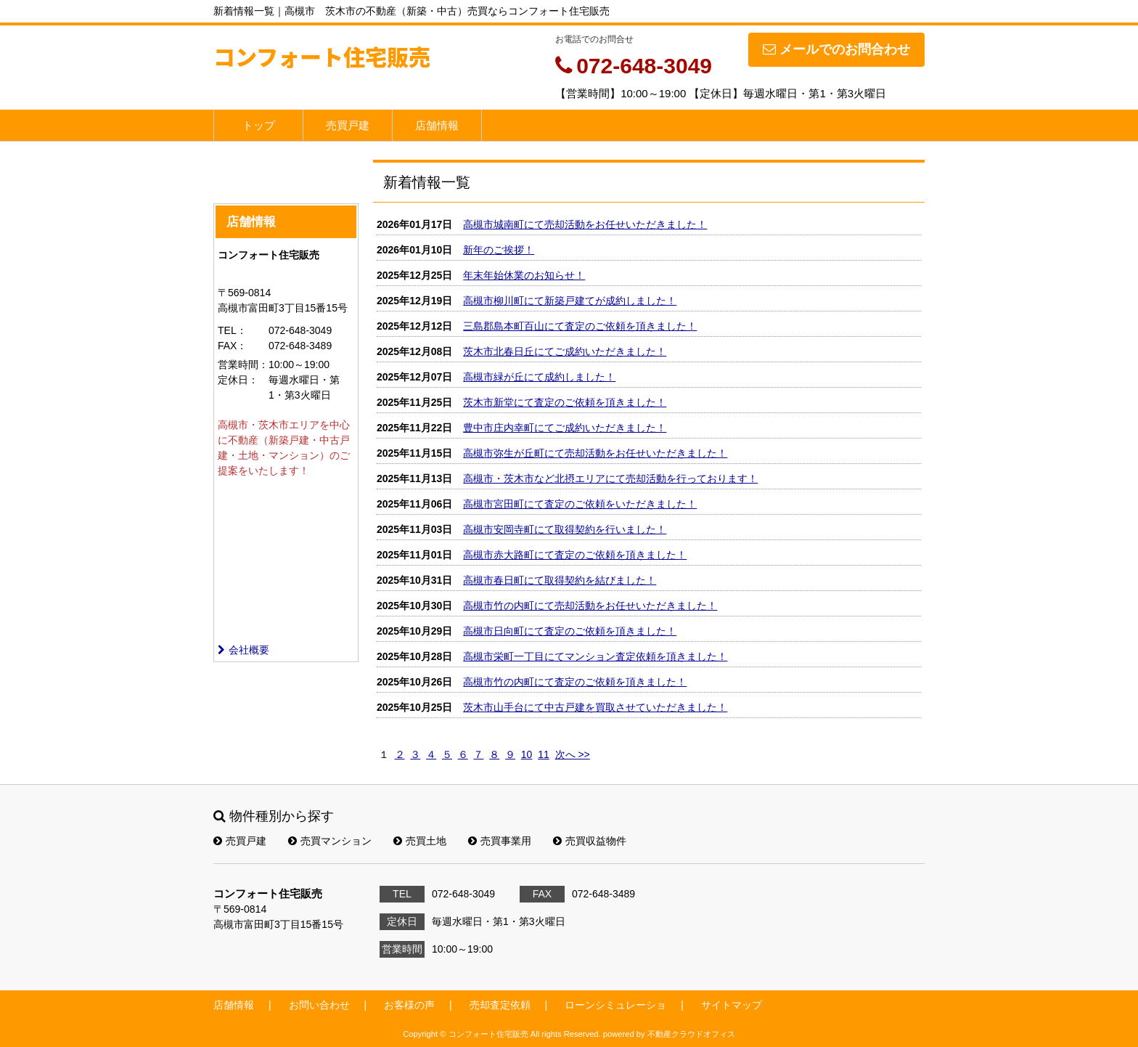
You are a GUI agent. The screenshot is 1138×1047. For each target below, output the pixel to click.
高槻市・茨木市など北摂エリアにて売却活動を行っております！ (610, 478)
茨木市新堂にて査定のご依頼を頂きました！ (564, 402)
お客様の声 (409, 1005)
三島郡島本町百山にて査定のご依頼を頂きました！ (580, 326)
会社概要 (243, 650)
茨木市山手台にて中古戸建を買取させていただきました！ (595, 707)
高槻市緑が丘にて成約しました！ (539, 377)
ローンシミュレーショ (615, 1005)
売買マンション (330, 841)
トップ (258, 125)
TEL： (232, 330)
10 (527, 754)
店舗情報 (437, 125)
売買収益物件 (589, 841)
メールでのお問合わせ (836, 49)
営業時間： (243, 364)
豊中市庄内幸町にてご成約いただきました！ (564, 427)
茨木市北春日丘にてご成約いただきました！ (564, 351)
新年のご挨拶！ (498, 250)
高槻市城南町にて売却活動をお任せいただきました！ (585, 224)
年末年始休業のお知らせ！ (524, 275)
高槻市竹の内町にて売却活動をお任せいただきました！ (590, 605)
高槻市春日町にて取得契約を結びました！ (559, 580)
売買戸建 (347, 125)
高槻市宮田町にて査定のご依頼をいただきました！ (580, 504)
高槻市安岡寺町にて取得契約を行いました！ (564, 529)
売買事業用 (499, 841)
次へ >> (572, 754)
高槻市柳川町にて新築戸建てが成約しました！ (569, 300)
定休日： (238, 380)
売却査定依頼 (500, 1005)
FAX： (232, 345)
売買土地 (419, 841)
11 (543, 754)
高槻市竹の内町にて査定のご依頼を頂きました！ (575, 682)
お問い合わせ (319, 1005)
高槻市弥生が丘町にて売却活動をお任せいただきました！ (595, 453)
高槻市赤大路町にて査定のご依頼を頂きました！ (575, 555)
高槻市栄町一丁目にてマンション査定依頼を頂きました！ (595, 656)
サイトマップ (731, 1005)
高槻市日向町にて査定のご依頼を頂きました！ (569, 631)
